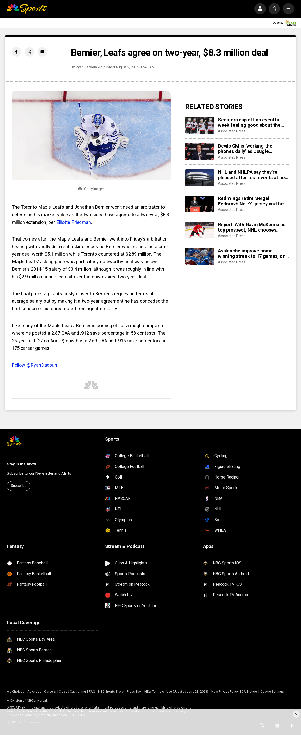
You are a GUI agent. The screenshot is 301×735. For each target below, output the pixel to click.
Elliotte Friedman (73, 222)
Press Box (134, 691)
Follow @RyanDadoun (34, 365)
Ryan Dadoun (86, 67)
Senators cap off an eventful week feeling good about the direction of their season (249, 122)
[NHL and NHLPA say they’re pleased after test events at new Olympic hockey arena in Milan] (199, 177)
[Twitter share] (29, 52)
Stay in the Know (21, 464)
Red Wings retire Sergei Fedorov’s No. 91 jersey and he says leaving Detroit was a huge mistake (252, 201)
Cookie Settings (272, 691)
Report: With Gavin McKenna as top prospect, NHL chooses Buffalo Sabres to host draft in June (251, 227)
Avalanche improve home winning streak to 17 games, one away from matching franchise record (253, 253)
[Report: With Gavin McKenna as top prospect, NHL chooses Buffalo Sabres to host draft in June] (199, 230)
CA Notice (249, 691)
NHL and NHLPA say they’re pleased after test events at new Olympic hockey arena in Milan (253, 174)
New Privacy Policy (225, 691)
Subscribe (18, 486)
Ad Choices (15, 691)
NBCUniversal (37, 700)
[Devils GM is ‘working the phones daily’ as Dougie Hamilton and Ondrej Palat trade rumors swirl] (199, 151)
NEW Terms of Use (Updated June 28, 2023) (176, 691)
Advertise (34, 691)
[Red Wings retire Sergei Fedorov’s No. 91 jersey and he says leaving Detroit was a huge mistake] (199, 204)
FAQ (92, 691)
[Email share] (42, 52)
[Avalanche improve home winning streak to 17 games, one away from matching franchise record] (199, 256)
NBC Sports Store (111, 691)
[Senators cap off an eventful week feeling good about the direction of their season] (199, 125)
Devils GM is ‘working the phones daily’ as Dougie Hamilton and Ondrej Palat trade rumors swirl (253, 148)
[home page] (27, 8)
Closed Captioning (72, 691)
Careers (50, 691)
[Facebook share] (16, 52)
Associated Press (231, 131)
